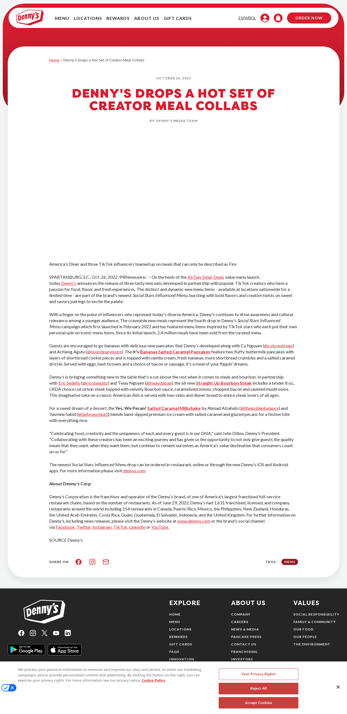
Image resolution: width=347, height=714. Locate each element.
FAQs (174, 652)
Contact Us (243, 644)
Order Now (305, 18)
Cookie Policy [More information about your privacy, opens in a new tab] (153, 685)
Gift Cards (180, 644)
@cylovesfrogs (278, 345)
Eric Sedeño (69, 382)
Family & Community (314, 622)
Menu (174, 622)
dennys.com (134, 470)
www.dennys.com (193, 520)
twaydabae (160, 382)
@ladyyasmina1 (93, 414)
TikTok (120, 527)
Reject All (258, 693)
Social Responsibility (316, 614)
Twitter (84, 527)
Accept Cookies (258, 707)
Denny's (68, 283)
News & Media (245, 629)
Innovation (181, 659)
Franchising (244, 652)
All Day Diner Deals (205, 277)
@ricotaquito (95, 382)
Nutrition (180, 667)
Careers (239, 622)
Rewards (178, 637)
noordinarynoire (106, 351)
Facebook (65, 527)
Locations (180, 629)
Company (241, 614)
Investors (242, 659)
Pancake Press (246, 637)
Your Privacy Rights (258, 678)
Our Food (303, 629)
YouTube (159, 527)
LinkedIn (137, 527)
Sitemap (239, 667)
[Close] (338, 692)
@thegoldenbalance (260, 408)
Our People (305, 637)
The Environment (311, 644)
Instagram (102, 527)
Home (54, 60)
